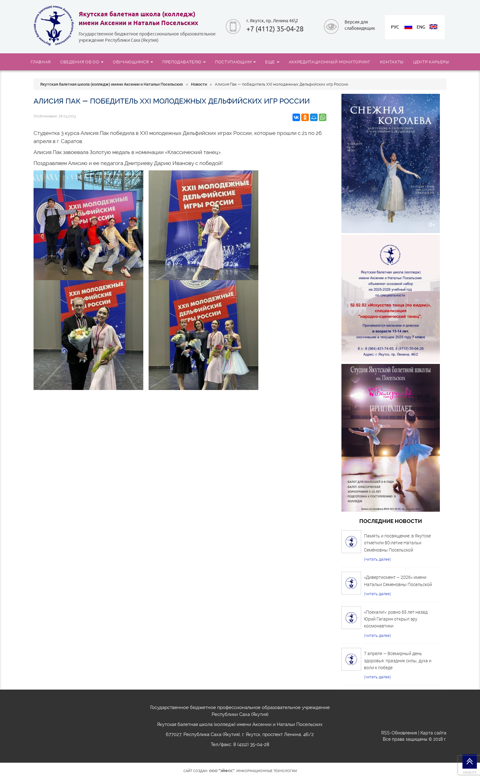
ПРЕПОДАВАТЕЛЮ (184, 61)
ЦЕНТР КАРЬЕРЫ (431, 61)
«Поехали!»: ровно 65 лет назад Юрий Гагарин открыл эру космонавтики (396, 619)
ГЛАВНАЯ (41, 61)
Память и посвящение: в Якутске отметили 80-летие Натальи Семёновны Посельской (397, 543)
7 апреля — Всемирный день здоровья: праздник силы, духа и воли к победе (397, 660)
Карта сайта (433, 732)
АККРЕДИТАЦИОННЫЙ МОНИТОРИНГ (330, 61)
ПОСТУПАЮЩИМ (235, 61)
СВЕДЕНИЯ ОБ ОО (81, 61)
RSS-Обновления (399, 732)
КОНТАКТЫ (392, 61)
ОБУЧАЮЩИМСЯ (133, 61)
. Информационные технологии (253, 771)
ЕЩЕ (272, 61)
